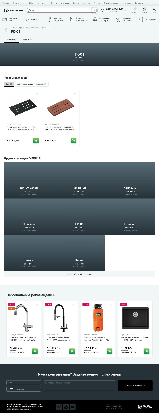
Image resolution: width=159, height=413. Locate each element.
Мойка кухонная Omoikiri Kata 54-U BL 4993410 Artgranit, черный (134, 340)
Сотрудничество (111, 3)
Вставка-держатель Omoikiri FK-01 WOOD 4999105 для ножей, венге (59, 128)
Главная (5, 3)
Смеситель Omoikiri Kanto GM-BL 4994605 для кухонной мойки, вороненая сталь (60, 340)
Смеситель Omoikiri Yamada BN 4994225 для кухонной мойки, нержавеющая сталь (23, 340)
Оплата (54, 3)
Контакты (139, 3)
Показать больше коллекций (79, 274)
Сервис (97, 3)
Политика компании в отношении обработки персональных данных (114, 407)
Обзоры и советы (37, 3)
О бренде (18, 3)
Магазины (126, 3)
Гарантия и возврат (81, 3)
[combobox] (11, 389)
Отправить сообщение (135, 385)
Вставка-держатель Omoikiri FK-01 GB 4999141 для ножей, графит (22, 128)
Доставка (65, 3)
